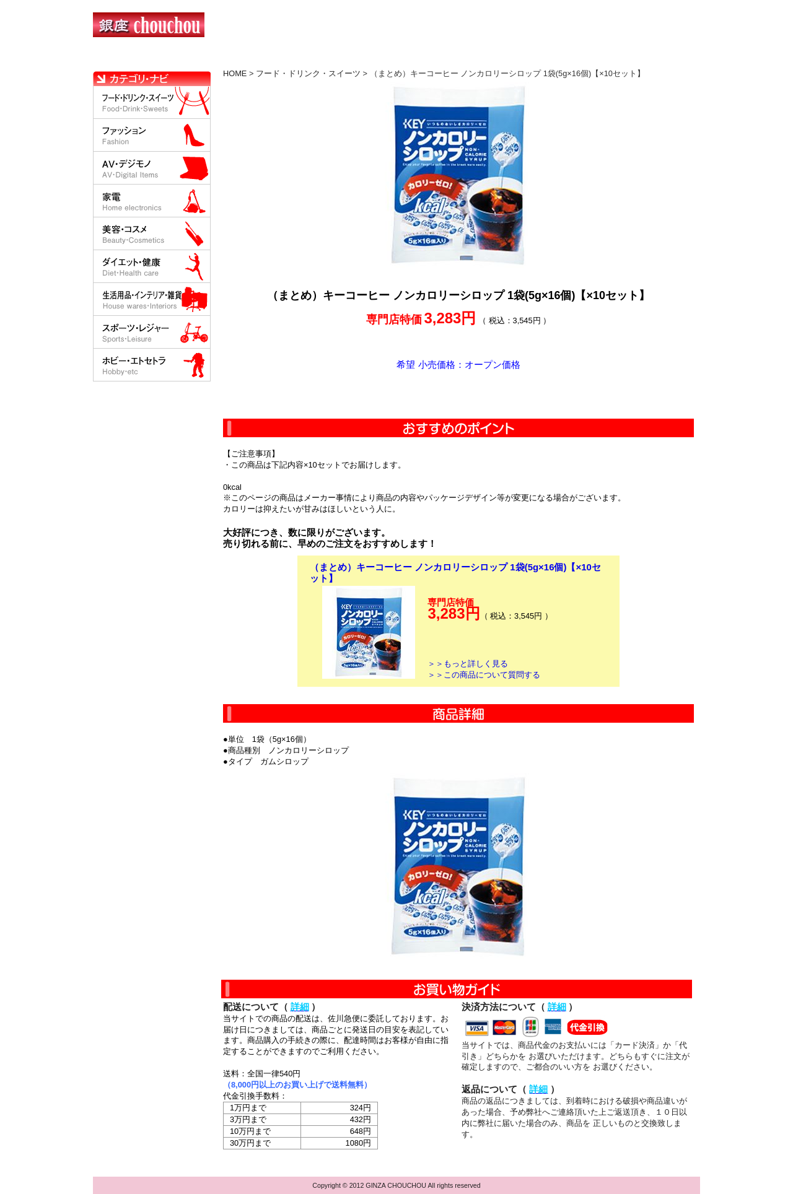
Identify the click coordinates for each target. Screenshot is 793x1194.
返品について (469, 59)
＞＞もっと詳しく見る (467, 663)
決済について (307, 59)
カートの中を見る (635, 59)
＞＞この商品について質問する (483, 674)
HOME (147, 59)
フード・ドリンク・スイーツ (308, 73)
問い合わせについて (551, 59)
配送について (388, 59)
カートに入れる (458, 394)
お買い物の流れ (222, 59)
